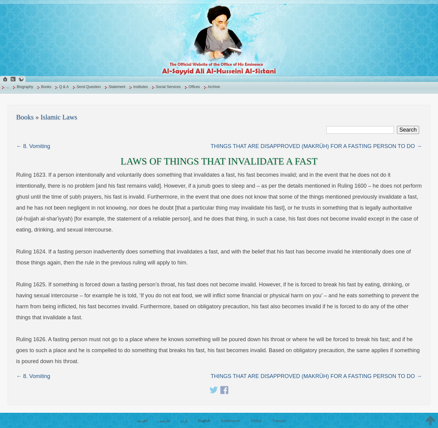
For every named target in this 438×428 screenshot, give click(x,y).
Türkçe (256, 420)
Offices (194, 87)
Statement (117, 87)
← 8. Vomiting (33, 146)
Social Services (168, 87)
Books (46, 87)
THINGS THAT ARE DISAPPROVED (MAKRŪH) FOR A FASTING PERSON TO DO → (316, 146)
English (204, 420)
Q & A (63, 87)
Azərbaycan (230, 420)
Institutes (140, 87)
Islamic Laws (58, 117)
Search (408, 130)
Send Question (89, 87)
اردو (184, 420)
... (7, 87)
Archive (214, 87)
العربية (142, 420)
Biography (25, 87)
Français (279, 420)
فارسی (164, 420)
